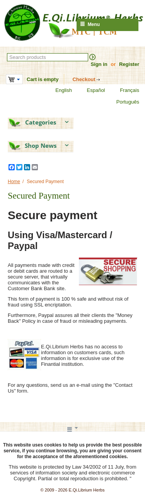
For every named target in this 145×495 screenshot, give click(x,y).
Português (123, 102)
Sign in (98, 64)
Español (91, 90)
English (59, 90)
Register (129, 64)
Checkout (83, 79)
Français (124, 90)
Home (14, 181)
